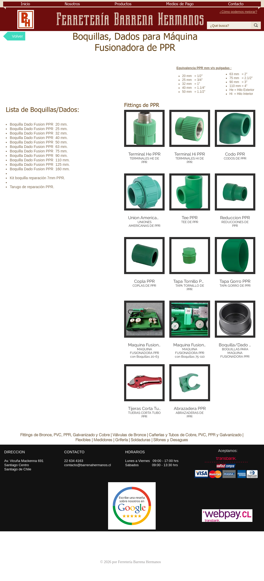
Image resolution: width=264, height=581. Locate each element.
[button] (72, 4)
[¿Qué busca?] (225, 26)
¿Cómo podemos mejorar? (238, 12)
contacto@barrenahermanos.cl (87, 465)
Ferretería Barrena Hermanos (132, 19)
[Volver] (14, 36)
